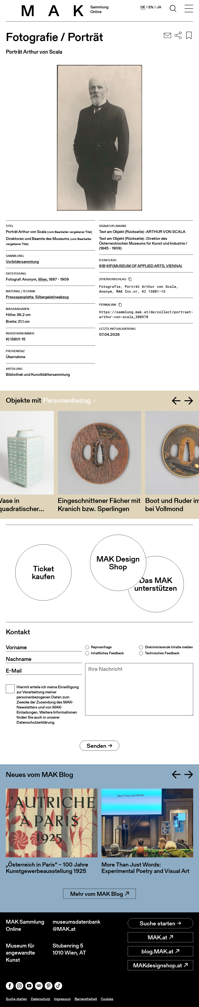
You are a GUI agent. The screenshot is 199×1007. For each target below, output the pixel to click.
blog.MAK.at (160, 951)
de (143, 7)
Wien (42, 279)
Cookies (107, 999)
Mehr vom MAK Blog (99, 894)
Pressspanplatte (19, 297)
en (150, 7)
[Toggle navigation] (189, 9)
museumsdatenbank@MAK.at (76, 925)
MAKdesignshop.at (160, 965)
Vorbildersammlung (22, 261)
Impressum (62, 999)
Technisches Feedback (162, 653)
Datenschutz (40, 999)
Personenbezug (67, 400)
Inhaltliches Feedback (107, 653)
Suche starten (160, 923)
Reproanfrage (101, 647)
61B (102, 266)
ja (159, 7)
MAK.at (160, 937)
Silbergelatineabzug (52, 297)
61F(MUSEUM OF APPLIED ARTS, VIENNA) (144, 266)
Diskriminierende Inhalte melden (169, 647)
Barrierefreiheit (86, 999)
